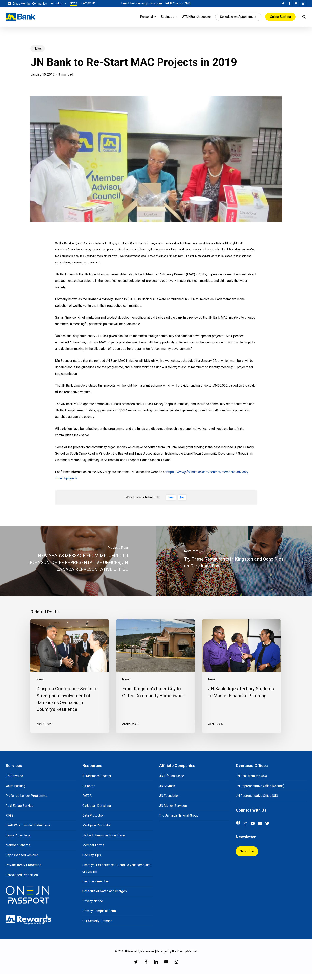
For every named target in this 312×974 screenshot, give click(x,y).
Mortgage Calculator (96, 825)
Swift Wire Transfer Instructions (28, 825)
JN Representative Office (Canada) (260, 786)
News (38, 48)
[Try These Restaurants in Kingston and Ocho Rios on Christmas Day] (234, 561)
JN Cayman (167, 786)
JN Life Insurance (171, 776)
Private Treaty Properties (23, 865)
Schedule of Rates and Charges (104, 891)
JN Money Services (173, 806)
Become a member (95, 881)
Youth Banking (15, 786)
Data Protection (93, 815)
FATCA (87, 796)
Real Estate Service (19, 806)
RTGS (9, 815)
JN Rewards (14, 776)
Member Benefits (18, 845)
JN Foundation (169, 796)
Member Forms (93, 845)
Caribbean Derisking (96, 806)
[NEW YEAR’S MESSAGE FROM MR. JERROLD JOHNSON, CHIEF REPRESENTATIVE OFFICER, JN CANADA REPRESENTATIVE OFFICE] (78, 561)
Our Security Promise (97, 921)
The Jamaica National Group (178, 815)
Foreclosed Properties (22, 875)
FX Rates (88, 786)
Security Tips (91, 855)
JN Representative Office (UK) (257, 796)
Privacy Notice (92, 901)
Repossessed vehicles (22, 855)
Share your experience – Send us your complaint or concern (116, 868)
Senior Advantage (18, 835)
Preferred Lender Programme (26, 796)
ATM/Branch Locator (96, 776)
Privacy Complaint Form (99, 911)
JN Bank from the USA (251, 776)
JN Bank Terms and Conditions (104, 835)
